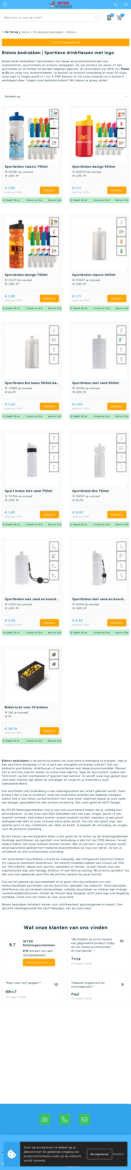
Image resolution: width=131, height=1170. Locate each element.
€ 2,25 (18, 622)
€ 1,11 (85, 190)
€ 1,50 (18, 190)
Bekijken (49, 190)
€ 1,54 (85, 406)
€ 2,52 (86, 622)
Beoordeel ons (37, 962)
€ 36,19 (19, 731)
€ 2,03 (86, 514)
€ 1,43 (18, 406)
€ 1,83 (18, 514)
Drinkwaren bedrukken (48, 32)
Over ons (73, 1166)
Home (26, 32)
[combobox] (47, 17)
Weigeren (118, 1154)
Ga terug (11, 32)
